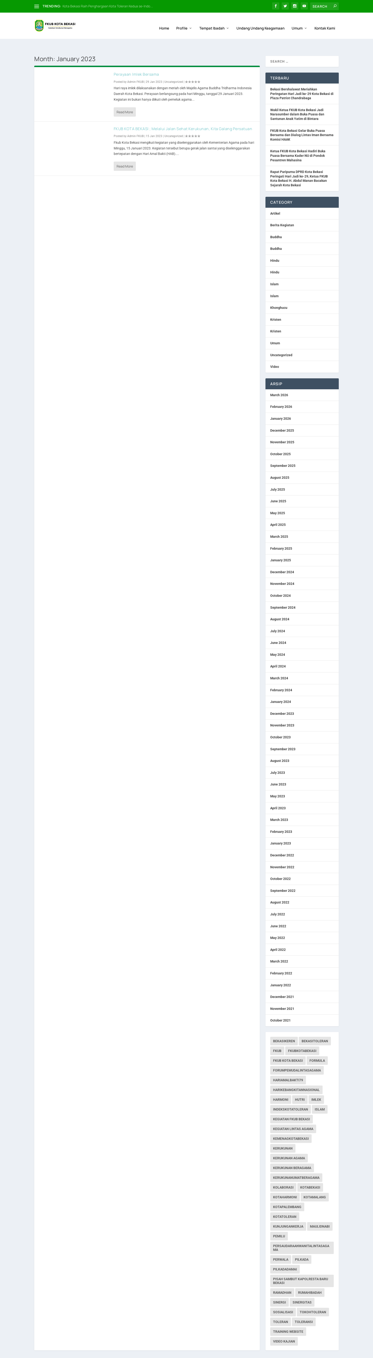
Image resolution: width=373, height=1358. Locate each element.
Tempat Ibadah (212, 23)
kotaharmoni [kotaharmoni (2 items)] (285, 1184)
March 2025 (279, 523)
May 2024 (277, 641)
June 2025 (278, 488)
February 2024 (281, 677)
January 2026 (280, 405)
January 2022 (280, 972)
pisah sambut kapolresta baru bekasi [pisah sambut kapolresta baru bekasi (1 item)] (300, 1268)
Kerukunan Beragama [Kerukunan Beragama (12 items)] (292, 1155)
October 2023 (280, 724)
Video (274, 354)
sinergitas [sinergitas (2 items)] (302, 1289)
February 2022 (281, 960)
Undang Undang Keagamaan (260, 23)
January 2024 (280, 689)
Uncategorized (173, 68)
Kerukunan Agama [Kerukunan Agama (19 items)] (289, 1145)
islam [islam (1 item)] (320, 1096)
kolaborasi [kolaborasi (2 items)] (283, 1174)
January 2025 (280, 547)
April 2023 (278, 795)
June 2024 (278, 630)
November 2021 (282, 996)
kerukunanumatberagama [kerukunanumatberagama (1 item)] (296, 1164)
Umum (297, 23)
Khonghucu (278, 294)
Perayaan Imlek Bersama (136, 61)
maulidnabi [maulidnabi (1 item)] (320, 1213)
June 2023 (278, 771)
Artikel (275, 200)
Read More (125, 99)
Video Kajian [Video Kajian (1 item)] (284, 1328)
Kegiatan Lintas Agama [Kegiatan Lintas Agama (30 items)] (293, 1116)
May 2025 (277, 500)
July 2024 (277, 618)
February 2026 (281, 393)
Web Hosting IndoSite (82, 1352)
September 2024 (282, 594)
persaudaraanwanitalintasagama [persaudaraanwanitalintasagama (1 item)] (301, 1235)
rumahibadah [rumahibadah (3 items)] (310, 1279)
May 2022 (277, 925)
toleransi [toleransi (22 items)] (304, 1309)
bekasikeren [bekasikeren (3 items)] (284, 1028)
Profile (181, 23)
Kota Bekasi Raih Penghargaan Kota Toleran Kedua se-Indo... (108, 6)
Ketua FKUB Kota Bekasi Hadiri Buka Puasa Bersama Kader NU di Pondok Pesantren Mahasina (297, 142)
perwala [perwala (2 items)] (280, 1246)
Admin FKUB (135, 68)
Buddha (276, 224)
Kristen (275, 306)
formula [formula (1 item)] (317, 1047)
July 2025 (277, 476)
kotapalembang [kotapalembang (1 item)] (287, 1194)
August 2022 (279, 889)
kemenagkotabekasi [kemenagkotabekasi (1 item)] (291, 1125)
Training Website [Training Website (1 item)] (288, 1318)
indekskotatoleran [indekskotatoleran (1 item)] (290, 1096)
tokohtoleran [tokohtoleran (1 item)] (313, 1299)
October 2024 (280, 582)
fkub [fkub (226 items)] (277, 1038)
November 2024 (282, 571)
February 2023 (281, 818)
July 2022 (277, 901)
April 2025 (278, 512)
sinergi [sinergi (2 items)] (279, 1289)
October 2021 (280, 1007)
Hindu (274, 247)
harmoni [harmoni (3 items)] (280, 1086)
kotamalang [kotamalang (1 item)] (315, 1184)
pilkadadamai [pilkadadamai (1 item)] (285, 1256)
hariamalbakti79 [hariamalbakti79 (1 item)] (288, 1067)
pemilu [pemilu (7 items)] (279, 1223)
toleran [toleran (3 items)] (280, 1309)
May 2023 (277, 783)
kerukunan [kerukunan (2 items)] (283, 1135)
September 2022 (282, 877)
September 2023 (282, 736)
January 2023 (280, 830)
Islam (274, 271)
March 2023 (279, 807)
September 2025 (282, 452)
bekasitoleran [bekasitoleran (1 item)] (315, 1028)
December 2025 (282, 417)
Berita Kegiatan (282, 212)
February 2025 (281, 535)
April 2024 (278, 653)
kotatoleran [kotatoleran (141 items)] (284, 1203)
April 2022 (278, 936)
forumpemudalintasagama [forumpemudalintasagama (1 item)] (297, 1057)
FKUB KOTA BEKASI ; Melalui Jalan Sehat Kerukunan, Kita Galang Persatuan (183, 115)
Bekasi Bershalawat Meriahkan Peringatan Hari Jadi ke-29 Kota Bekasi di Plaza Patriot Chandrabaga (302, 80)
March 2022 (279, 948)
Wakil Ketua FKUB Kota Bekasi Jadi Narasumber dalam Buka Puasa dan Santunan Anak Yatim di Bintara (297, 101)
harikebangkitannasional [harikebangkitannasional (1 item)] (296, 1077)
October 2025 (280, 441)
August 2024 (279, 606)
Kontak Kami (324, 23)
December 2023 (282, 700)
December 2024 (282, 559)
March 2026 (279, 382)
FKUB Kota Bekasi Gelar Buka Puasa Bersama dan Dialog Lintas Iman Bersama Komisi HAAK (302, 122)
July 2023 (277, 759)
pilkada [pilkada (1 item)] (302, 1246)
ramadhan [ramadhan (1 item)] (282, 1279)
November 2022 (282, 854)
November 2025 (282, 429)
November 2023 (282, 712)
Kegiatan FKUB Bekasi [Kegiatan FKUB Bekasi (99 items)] (291, 1106)
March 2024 (279, 665)
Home (164, 23)
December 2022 (282, 842)
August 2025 (279, 464)
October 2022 (280, 866)
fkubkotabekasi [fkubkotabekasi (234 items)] (302, 1038)
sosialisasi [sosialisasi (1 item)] (283, 1299)
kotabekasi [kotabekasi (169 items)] (310, 1174)
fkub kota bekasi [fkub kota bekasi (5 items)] (288, 1047)
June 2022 (278, 913)
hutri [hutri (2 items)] (300, 1086)
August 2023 (279, 748)
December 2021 (282, 984)
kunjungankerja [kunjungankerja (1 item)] (288, 1213)
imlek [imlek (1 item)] (316, 1086)
